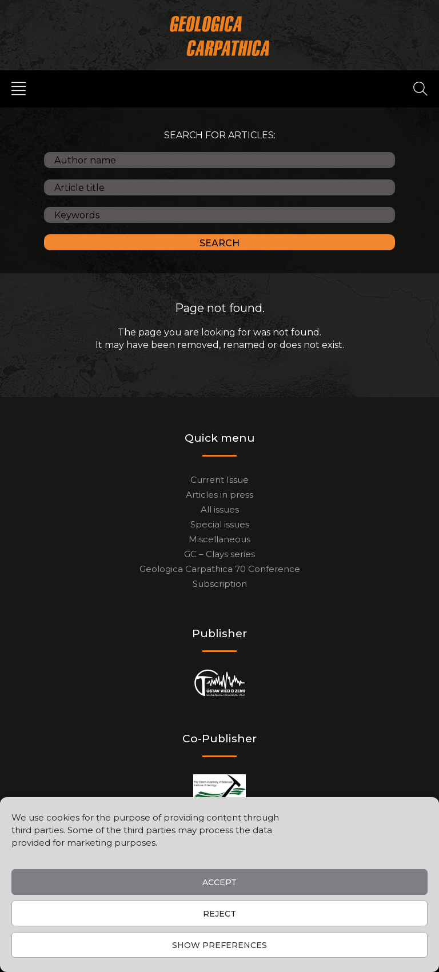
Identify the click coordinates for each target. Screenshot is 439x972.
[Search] (420, 88)
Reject (219, 914)
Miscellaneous (219, 539)
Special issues (219, 524)
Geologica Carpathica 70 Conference (219, 568)
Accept (219, 882)
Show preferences (219, 945)
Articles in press (219, 494)
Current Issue (219, 479)
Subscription (220, 583)
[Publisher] (219, 683)
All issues (220, 509)
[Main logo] (220, 35)
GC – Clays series (219, 554)
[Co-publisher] (219, 788)
